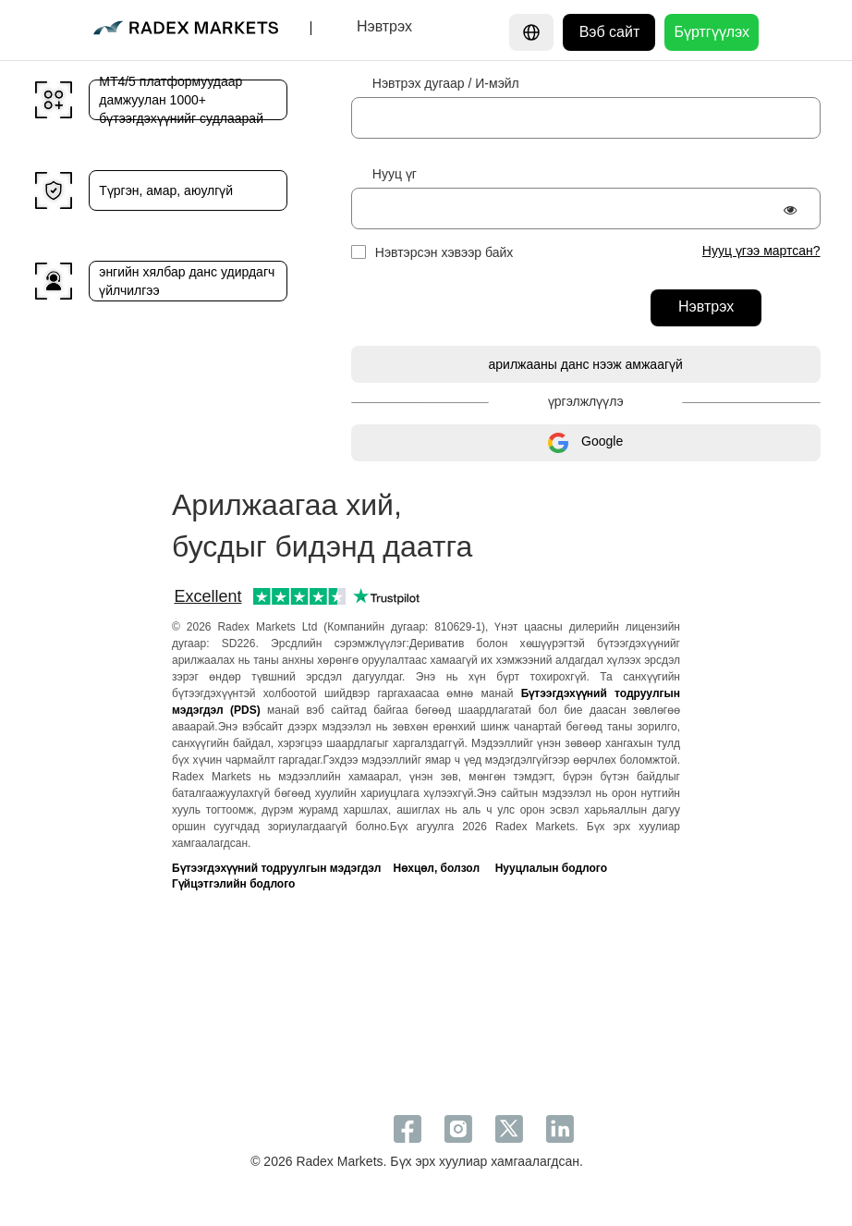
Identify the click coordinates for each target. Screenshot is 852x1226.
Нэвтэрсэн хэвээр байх (444, 252)
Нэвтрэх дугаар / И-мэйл (445, 83)
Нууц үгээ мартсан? (761, 250)
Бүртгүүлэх (711, 32)
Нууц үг (394, 173)
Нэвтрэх (706, 306)
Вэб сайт (609, 32)
